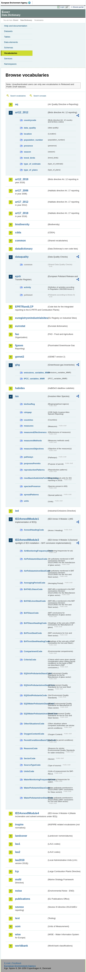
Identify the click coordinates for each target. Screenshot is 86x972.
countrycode (30, 120)
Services (8, 58)
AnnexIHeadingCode (34, 530)
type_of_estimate (32, 164)
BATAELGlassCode (33, 589)
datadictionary (23, 248)
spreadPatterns (31, 494)
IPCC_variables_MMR (34, 378)
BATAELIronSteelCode (35, 601)
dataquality (22, 256)
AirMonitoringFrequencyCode (35, 551)
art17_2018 (21, 213)
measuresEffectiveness (35, 432)
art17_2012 (21, 201)
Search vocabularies (18, 96)
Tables (7, 37)
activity (27, 287)
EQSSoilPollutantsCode (35, 695)
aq (16, 104)
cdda (18, 232)
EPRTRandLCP (24, 306)
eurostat (20, 326)
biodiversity (22, 224)
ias (17, 396)
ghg (17, 364)
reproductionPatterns (34, 470)
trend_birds (29, 158)
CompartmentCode (33, 651)
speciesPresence (32, 486)
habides (20, 388)
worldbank (21, 945)
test (17, 918)
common (20, 240)
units (26, 501)
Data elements (11, 42)
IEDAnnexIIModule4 (27, 813)
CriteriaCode (30, 659)
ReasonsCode (30, 748)
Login (62, 7)
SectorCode (29, 758)
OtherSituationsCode (34, 723)
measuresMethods (33, 440)
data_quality (30, 128)
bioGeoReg (29, 404)
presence (28, 146)
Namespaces (10, 64)
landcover (21, 835)
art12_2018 (21, 179)
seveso (19, 907)
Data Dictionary (26, 20)
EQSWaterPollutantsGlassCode (35, 703)
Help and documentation (15, 26)
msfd (18, 879)
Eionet (15, 20)
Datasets (8, 31)
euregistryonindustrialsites (31, 318)
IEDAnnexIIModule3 (27, 539)
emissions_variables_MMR (35, 372)
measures (28, 426)
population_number (33, 140)
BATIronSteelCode (33, 633)
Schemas (8, 47)
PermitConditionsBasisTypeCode (35, 740)
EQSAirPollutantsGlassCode (35, 673)
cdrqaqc (28, 412)
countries (28, 420)
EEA (16, 2)
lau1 (17, 844)
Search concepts (39, 96)
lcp (17, 871)
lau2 (17, 852)
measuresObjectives (34, 448)
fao (17, 334)
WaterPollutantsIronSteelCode (35, 798)
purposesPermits (32, 463)
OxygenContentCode (34, 734)
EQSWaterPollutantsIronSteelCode (35, 713)
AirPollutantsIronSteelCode (35, 571)
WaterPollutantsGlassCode (35, 788)
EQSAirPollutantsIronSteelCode (35, 685)
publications (22, 898)
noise (18, 890)
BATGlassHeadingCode (35, 623)
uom (18, 926)
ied (17, 510)
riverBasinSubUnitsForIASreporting (35, 478)
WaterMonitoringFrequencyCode (35, 779)
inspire (19, 824)
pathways (28, 457)
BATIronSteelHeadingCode (35, 641)
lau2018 (20, 860)
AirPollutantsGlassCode (35, 559)
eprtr (18, 276)
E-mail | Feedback (12, 963)
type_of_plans (31, 170)
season (27, 152)
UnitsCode (29, 771)
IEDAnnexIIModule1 (27, 519)
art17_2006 (21, 190)
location (28, 134)
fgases (19, 345)
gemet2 (19, 356)
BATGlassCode (31, 613)
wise (18, 934)
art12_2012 (21, 112)
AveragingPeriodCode (34, 583)
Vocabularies (10, 53)
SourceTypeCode (32, 765)
